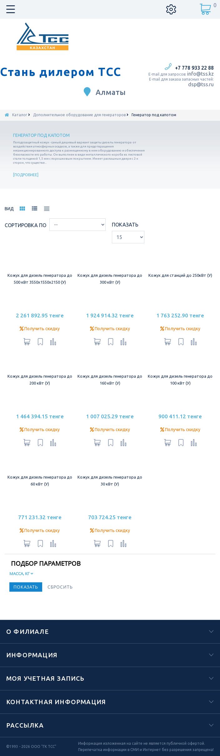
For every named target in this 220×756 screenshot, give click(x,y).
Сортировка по (25, 225)
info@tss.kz (200, 74)
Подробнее (25, 175)
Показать (125, 224)
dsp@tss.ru (201, 84)
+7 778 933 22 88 (194, 68)
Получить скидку (40, 328)
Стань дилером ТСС (60, 71)
